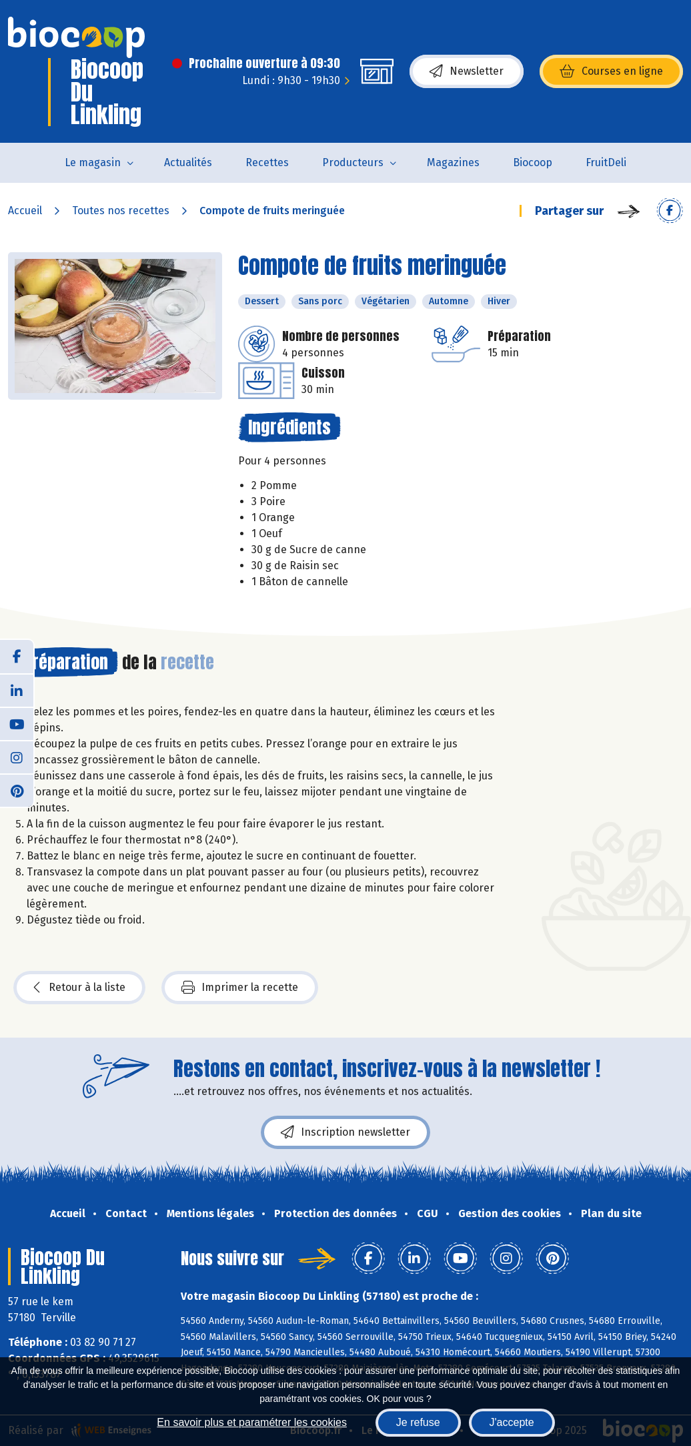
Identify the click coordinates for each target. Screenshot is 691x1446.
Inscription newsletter (345, 1132)
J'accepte (512, 1422)
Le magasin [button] (93, 162)
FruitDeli (606, 162)
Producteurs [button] (353, 162)
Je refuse (418, 1422)
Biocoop (532, 162)
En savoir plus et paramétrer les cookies (252, 1422)
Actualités (188, 162)
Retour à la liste (79, 987)
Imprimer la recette (239, 987)
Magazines (453, 162)
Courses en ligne (611, 71)
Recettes (267, 162)
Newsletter (467, 71)
